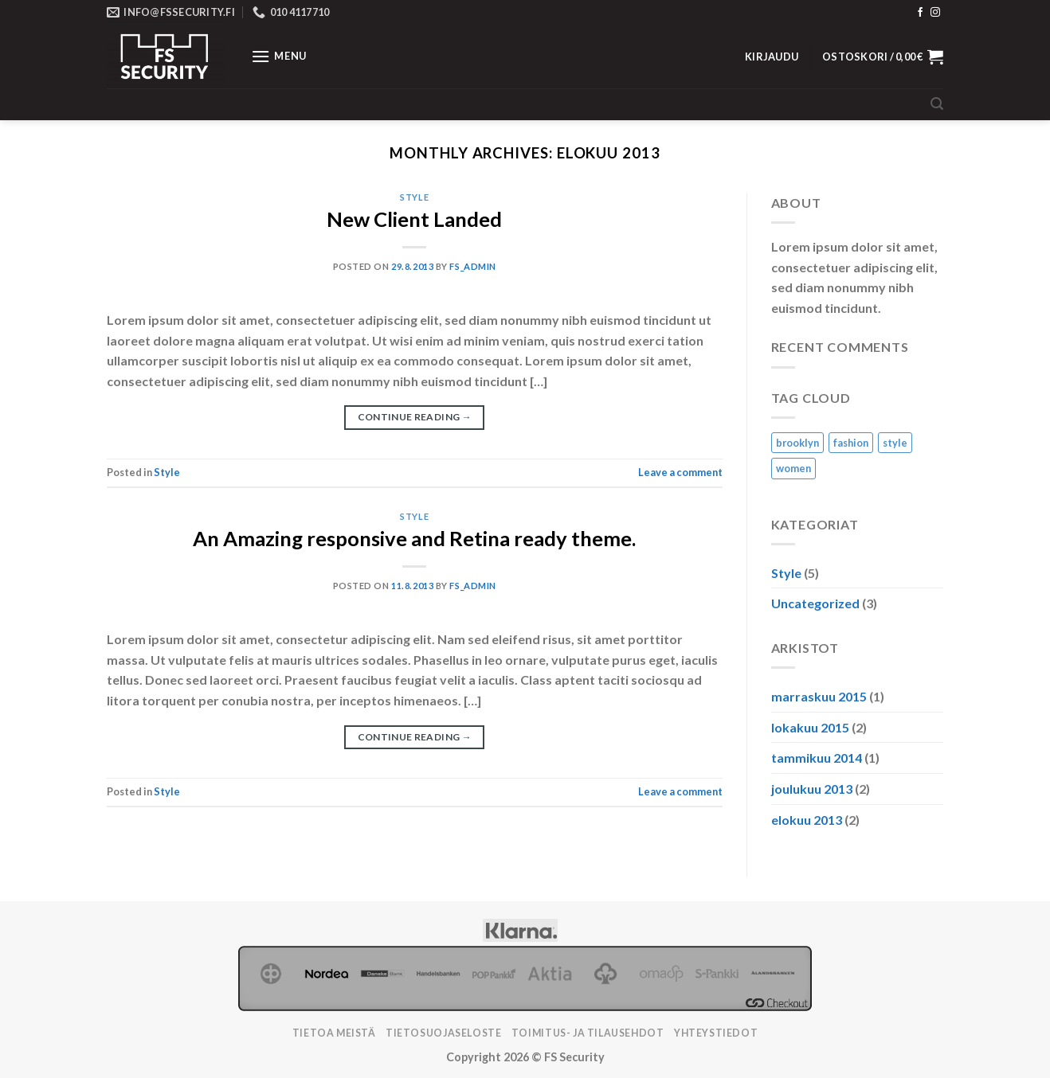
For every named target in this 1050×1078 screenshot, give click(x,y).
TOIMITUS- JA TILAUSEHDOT (587, 1033)
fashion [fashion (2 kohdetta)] (850, 442)
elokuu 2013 (806, 819)
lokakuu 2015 (810, 727)
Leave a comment (680, 472)
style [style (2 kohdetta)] (895, 442)
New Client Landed (414, 219)
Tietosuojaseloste (443, 1033)
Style (414, 197)
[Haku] (937, 103)
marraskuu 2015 (819, 696)
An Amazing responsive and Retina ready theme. (414, 538)
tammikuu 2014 (816, 757)
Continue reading (415, 416)
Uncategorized (815, 603)
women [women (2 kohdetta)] (793, 468)
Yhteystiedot (716, 1033)
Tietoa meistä (334, 1033)
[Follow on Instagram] (935, 12)
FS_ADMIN (472, 266)
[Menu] (279, 56)
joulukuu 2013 (811, 788)
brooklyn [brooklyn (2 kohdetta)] (797, 442)
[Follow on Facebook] (920, 12)
